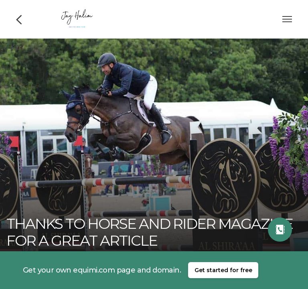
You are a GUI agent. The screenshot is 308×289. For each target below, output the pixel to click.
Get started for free (223, 270)
